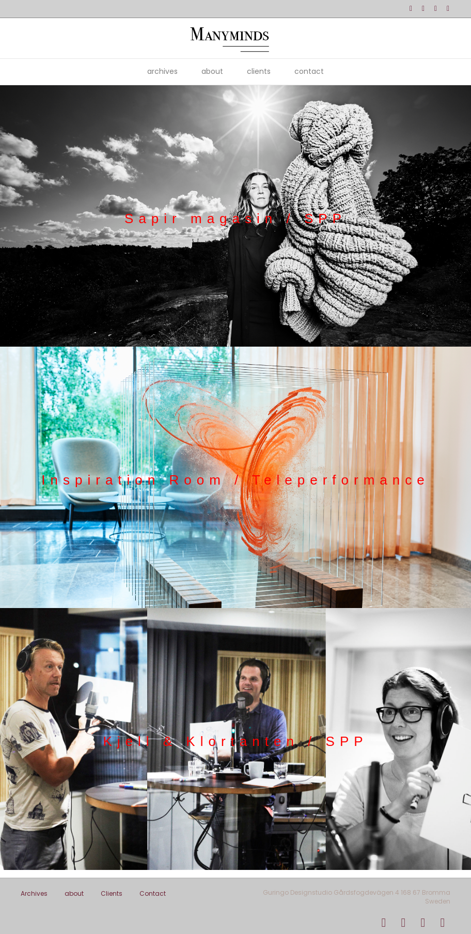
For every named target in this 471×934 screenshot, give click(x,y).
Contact (309, 71)
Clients (259, 71)
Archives (162, 71)
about (212, 71)
